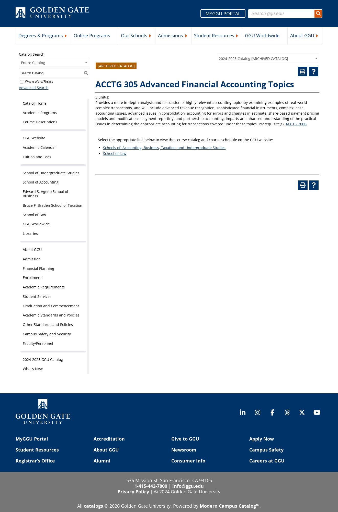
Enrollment (32, 277)
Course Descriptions (40, 121)
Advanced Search (34, 87)
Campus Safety (266, 450)
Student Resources (214, 35)
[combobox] (268, 58)
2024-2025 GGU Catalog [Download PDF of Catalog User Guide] (43, 359)
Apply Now (261, 439)
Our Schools (134, 35)
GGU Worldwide (262, 35)
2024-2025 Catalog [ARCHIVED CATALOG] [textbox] (253, 58)
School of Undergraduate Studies (51, 172)
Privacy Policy (133, 492)
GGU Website (34, 138)
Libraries (30, 233)
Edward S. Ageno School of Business (45, 193)
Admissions (170, 35)
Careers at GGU (267, 461)
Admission (32, 259)
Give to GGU (185, 439)
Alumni (102, 461)
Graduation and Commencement (51, 305)
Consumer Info (188, 461)
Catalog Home (35, 103)
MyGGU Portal (32, 439)
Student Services (37, 296)
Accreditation (109, 439)
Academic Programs (40, 112)
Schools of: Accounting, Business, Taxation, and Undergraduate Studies (164, 147)
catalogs (93, 506)
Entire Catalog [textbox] (33, 62)
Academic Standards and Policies (51, 315)
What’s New (33, 368)
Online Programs (92, 35)
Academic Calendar (39, 147)
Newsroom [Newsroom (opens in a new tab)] (183, 450)
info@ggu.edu (188, 486)
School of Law (34, 214)
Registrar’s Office (35, 461)
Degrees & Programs (40, 35)
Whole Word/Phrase (39, 81)
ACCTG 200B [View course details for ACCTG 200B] (296, 123)
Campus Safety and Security (47, 334)
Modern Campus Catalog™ (230, 506)
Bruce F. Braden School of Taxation (52, 205)
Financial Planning (38, 268)
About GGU (302, 35)
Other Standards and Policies (48, 324)
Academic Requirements (44, 287)
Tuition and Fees (37, 156)
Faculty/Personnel (38, 343)
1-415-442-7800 (150, 486)
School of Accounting (41, 182)
